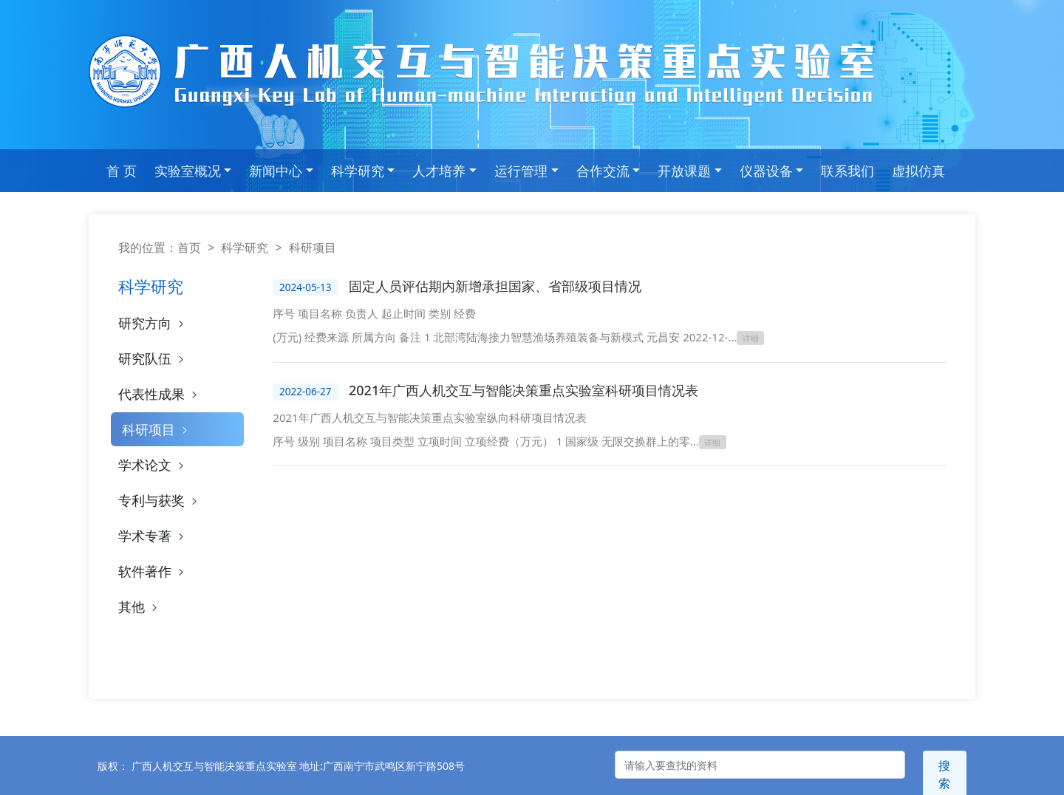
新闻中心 (275, 171)
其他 (139, 606)
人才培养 (439, 171)
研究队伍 (152, 358)
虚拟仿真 (918, 171)
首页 (189, 247)
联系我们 (847, 171)
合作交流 (603, 171)
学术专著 (152, 536)
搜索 (944, 765)
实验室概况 (187, 171)
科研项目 (156, 429)
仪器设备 (766, 171)
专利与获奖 (159, 500)
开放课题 (684, 171)
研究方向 (152, 323)
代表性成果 (159, 394)
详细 (751, 338)
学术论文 (152, 465)
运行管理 (521, 171)
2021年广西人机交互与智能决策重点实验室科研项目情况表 (523, 389)
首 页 (121, 171)
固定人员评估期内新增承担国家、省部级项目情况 (495, 286)
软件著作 (152, 571)
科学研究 (357, 171)
